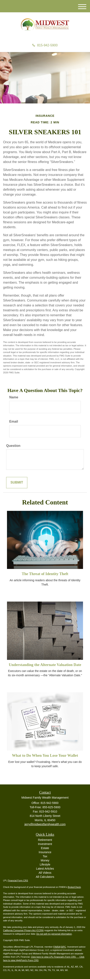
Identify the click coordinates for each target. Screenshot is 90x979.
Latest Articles (45, 868)
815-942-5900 (45, 45)
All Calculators (45, 876)
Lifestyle (45, 864)
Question (13, 445)
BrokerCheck (74, 887)
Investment (45, 844)
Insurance (45, 852)
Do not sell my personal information (54, 934)
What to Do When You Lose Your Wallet (45, 755)
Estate (45, 848)
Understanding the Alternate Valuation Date (45, 665)
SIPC (63, 947)
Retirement (45, 839)
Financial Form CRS (18, 880)
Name (13, 397)
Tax (45, 856)
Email (13, 421)
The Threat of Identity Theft (45, 574)
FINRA (56, 947)
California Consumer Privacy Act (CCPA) (23, 930)
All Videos (45, 872)
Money (45, 860)
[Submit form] (16, 482)
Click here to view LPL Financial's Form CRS (53, 957)
